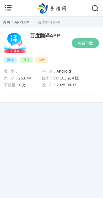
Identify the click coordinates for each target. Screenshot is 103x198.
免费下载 (85, 43)
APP (42, 59)
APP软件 (22, 22)
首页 (6, 22)
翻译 (10, 59)
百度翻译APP (45, 35)
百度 (26, 59)
